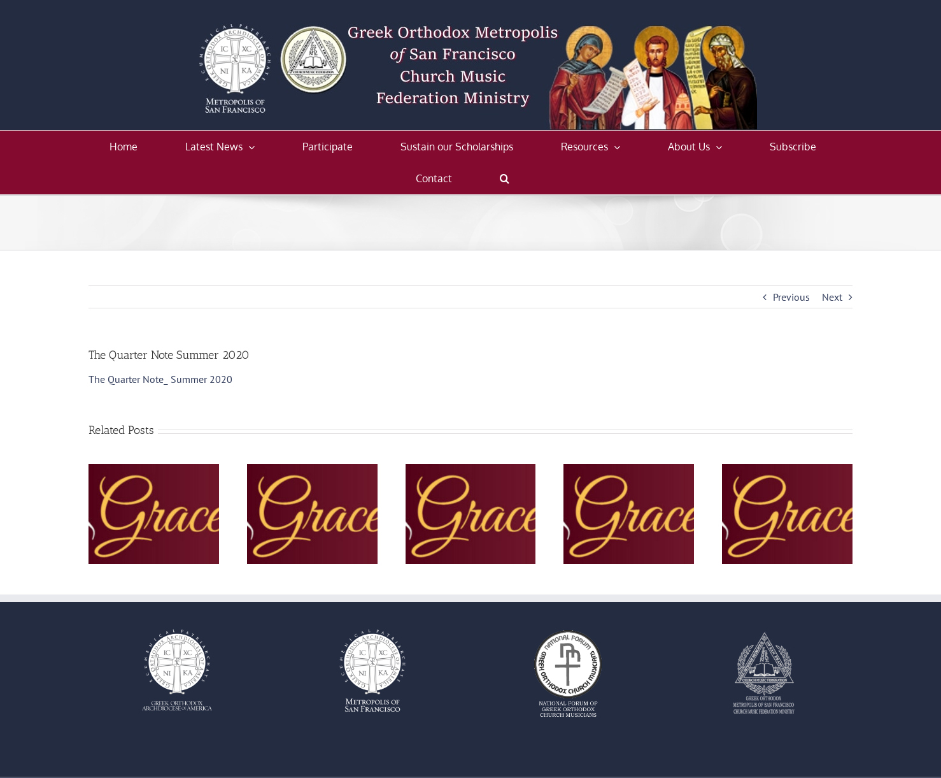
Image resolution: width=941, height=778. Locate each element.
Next (832, 297)
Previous (791, 297)
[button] (504, 178)
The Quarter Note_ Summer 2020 (160, 379)
